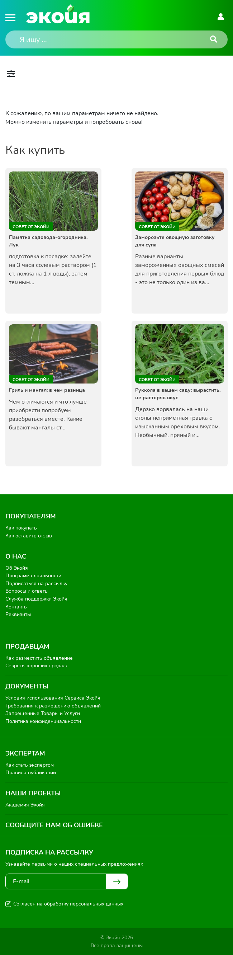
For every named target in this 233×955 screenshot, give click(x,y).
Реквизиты (18, 614)
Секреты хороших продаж (36, 665)
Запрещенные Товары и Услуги (42, 713)
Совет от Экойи (31, 227)
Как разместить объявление (39, 658)
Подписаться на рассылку (36, 583)
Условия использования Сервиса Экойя (52, 698)
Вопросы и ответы (26, 591)
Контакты (16, 606)
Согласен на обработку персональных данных (68, 903)
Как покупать (21, 527)
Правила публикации (30, 772)
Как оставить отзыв (28, 535)
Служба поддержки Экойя (36, 599)
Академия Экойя (25, 804)
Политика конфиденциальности (43, 721)
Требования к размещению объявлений (53, 705)
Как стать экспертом (29, 765)
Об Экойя (16, 568)
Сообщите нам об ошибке (54, 825)
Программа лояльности (33, 575)
